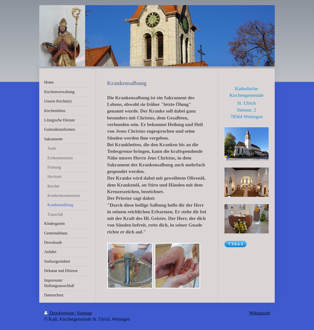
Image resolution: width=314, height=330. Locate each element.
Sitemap (84, 313)
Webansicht (259, 313)
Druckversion (59, 313)
